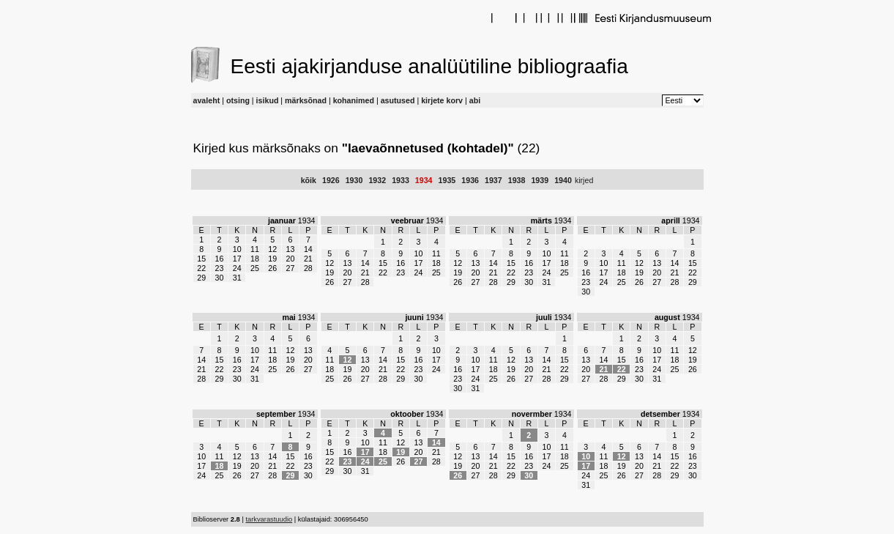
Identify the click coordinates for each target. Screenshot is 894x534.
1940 (563, 180)
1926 (331, 180)
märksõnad (306, 100)
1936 (470, 180)
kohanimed (353, 100)
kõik (308, 180)
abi (474, 100)
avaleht (206, 100)
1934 (424, 180)
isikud (267, 100)
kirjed (584, 180)
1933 (400, 180)
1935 (447, 180)
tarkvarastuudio (268, 519)
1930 (354, 180)
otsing (238, 100)
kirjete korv (442, 100)
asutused (398, 100)
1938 (517, 180)
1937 (493, 180)
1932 (377, 180)
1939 (539, 180)
